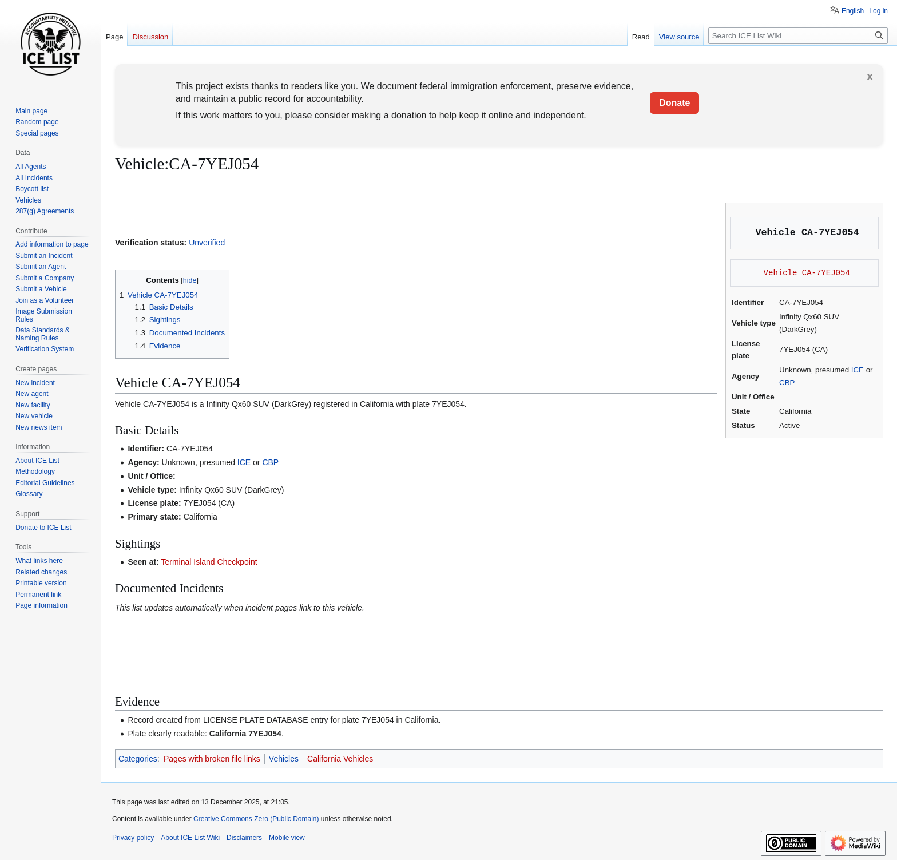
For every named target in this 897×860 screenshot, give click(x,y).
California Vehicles (340, 758)
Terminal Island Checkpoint (209, 561)
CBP (787, 382)
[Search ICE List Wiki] (798, 35)
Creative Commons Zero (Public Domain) (256, 819)
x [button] (870, 76)
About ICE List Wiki (190, 838)
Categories (137, 758)
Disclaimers (244, 838)
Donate (674, 103)
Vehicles (284, 758)
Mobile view (287, 838)
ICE (857, 370)
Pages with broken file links (212, 758)
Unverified (207, 242)
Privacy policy (133, 838)
